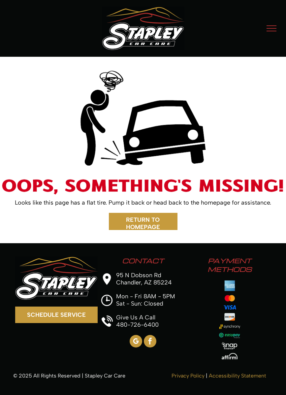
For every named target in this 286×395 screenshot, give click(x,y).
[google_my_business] (136, 342)
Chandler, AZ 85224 (144, 282)
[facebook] (150, 342)
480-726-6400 (137, 324)
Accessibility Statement (237, 376)
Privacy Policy (188, 376)
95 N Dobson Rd (138, 275)
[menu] (271, 28)
